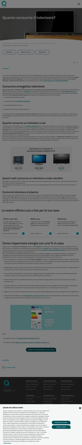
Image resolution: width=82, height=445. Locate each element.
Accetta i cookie (61, 428)
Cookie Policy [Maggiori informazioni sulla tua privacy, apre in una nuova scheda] (7, 444)
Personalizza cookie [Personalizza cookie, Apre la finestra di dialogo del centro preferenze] (61, 423)
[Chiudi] (80, 409)
